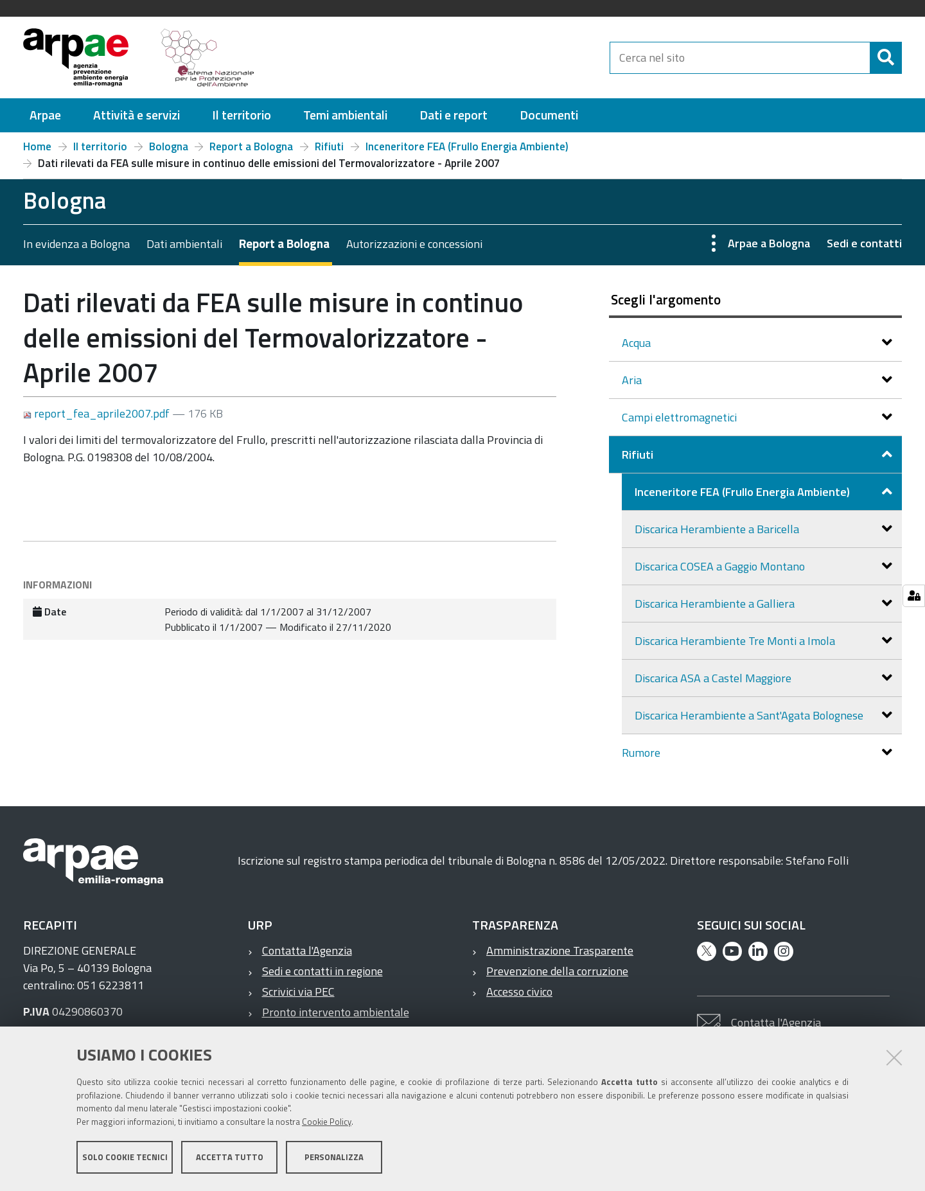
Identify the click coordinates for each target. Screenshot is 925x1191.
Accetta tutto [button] (229, 1157)
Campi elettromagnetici (680, 417)
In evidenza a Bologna (76, 243)
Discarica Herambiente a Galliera (716, 603)
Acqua (637, 342)
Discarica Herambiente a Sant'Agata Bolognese (750, 715)
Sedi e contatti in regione (322, 971)
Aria (633, 380)
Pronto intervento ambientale (335, 1012)
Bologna (168, 146)
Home (37, 146)
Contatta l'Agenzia (307, 950)
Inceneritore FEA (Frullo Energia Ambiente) (467, 146)
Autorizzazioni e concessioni (414, 243)
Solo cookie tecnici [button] (125, 1157)
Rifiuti (329, 146)
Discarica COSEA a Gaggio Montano (721, 566)
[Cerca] (886, 58)
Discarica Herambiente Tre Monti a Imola (736, 640)
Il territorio (100, 146)
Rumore (642, 752)
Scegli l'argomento (666, 299)
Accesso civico (519, 991)
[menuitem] (45, 115)
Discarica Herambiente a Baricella (718, 529)
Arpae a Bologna (769, 243)
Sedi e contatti (864, 243)
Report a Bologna (251, 146)
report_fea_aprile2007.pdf (97, 413)
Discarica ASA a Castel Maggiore (714, 678)
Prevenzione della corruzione (557, 971)
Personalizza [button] (334, 1157)
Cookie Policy (326, 1122)
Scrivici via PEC (298, 991)
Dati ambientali (184, 243)
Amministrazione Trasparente (559, 950)
